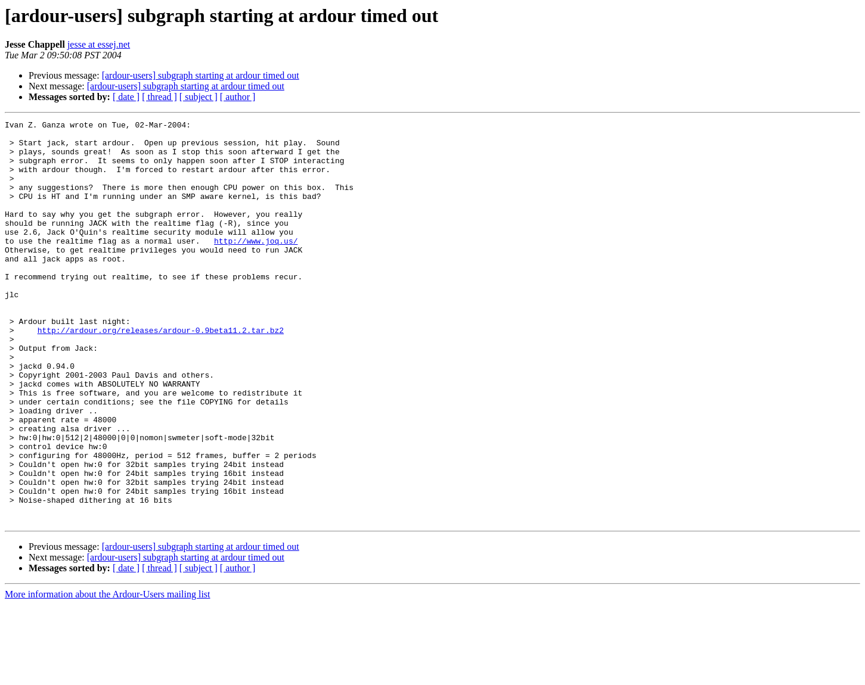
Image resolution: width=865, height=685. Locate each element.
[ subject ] (198, 97)
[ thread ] (159, 97)
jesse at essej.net (98, 44)
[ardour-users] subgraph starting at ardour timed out (200, 75)
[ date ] (126, 97)
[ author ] (238, 97)
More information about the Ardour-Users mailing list (107, 675)
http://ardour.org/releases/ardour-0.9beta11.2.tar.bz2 (161, 373)
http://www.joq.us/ (255, 265)
